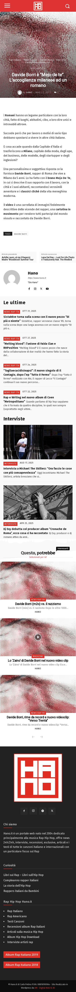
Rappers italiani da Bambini (21, 891)
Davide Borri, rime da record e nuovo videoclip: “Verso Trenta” (38, 718)
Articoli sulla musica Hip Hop (25, 931)
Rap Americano (17, 916)
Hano (29, 92)
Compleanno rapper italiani (20, 880)
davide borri (20, 233)
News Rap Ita (30, 60)
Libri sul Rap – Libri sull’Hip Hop (23, 875)
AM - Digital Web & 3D (45, 988)
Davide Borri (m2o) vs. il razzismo (38, 604)
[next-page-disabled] (41, 737)
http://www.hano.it (37, 278)
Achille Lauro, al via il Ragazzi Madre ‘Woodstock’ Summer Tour (17, 258)
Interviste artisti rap (20, 942)
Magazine (38, 656)
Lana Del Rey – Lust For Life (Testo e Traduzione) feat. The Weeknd (57, 258)
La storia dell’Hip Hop (17, 885)
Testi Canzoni (15, 921)
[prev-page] (33, 737)
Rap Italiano (15, 60)
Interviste (10, 463)
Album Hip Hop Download (23, 937)
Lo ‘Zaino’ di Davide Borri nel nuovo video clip (38, 660)
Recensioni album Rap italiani (26, 926)
